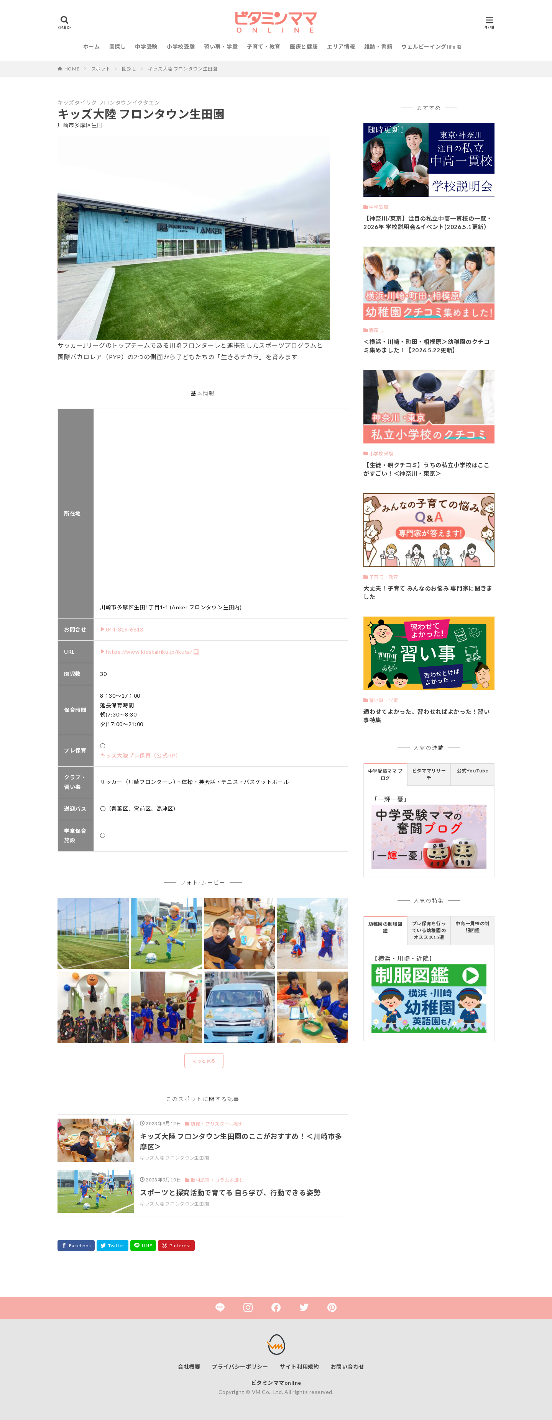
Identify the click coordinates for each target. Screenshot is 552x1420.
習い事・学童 (221, 46)
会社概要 (189, 1366)
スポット (101, 69)
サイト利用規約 (299, 1366)
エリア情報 (341, 46)
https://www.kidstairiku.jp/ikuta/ (149, 651)
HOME (72, 69)
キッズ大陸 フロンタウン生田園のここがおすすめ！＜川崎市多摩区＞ (241, 1141)
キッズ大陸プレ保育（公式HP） (140, 755)
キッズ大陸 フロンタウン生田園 (182, 69)
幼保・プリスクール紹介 (217, 1124)
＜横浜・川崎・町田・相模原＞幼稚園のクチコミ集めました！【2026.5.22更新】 (426, 346)
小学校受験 (181, 46)
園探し (117, 46)
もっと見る (203, 1061)
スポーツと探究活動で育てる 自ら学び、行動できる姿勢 (230, 1192)
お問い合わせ (348, 1366)
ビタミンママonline (276, 1382)
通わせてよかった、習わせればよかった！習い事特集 (426, 716)
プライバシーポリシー (240, 1366)
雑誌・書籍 (378, 46)
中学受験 (146, 46)
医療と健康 (304, 46)
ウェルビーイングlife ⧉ (431, 46)
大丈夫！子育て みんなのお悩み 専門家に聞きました (428, 592)
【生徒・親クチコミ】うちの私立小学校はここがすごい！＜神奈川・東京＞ (426, 469)
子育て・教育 (264, 46)
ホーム (91, 46)
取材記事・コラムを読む (217, 1180)
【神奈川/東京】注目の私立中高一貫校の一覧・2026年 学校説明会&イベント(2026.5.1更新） (427, 223)
